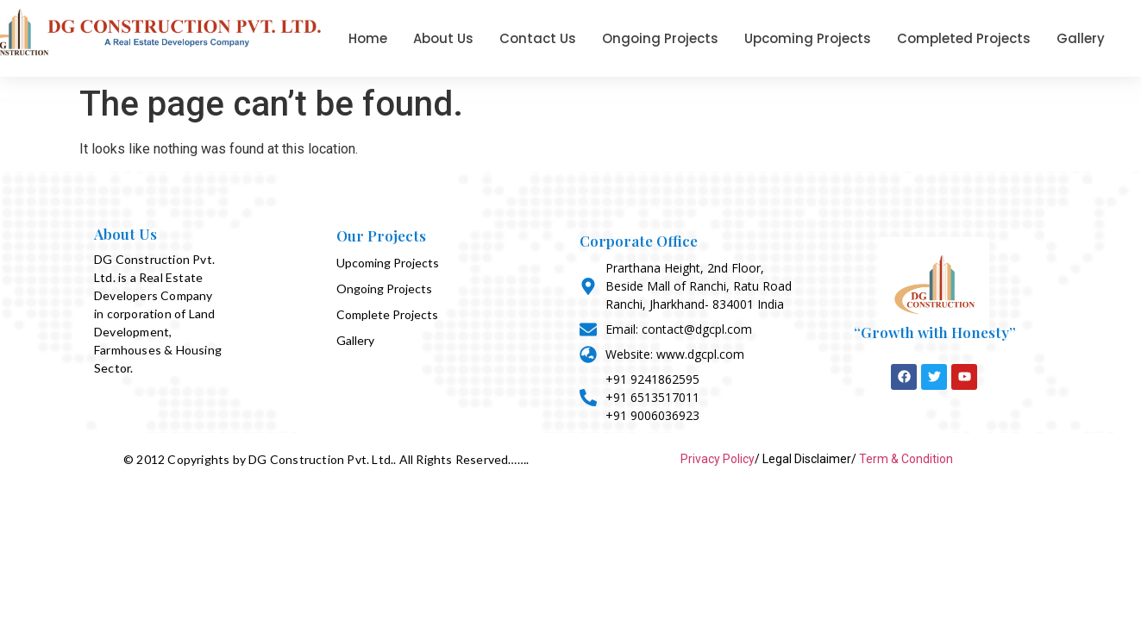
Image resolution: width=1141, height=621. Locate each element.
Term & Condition (906, 459)
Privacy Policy (717, 459)
